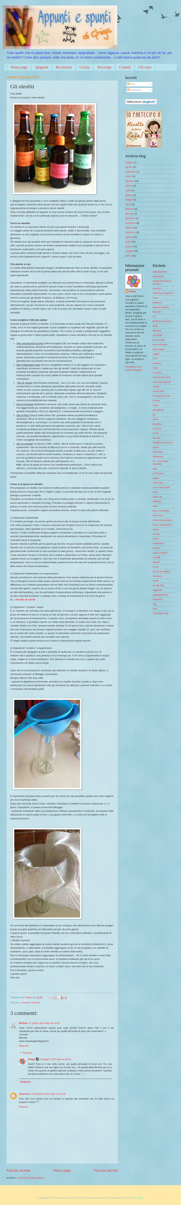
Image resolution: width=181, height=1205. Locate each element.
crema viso (158, 391)
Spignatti (41, 67)
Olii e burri (158, 515)
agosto (128, 167)
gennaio (129, 213)
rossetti (156, 557)
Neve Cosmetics (161, 510)
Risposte (27, 1052)
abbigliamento (160, 271)
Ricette (156, 548)
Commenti (134, 90)
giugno (128, 195)
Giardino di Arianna (163, 442)
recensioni (158, 543)
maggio (129, 162)
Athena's (157, 288)
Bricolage (104, 67)
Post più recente (18, 1170)
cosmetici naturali (162, 382)
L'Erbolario (158, 473)
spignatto (157, 590)
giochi (156, 447)
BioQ (155, 325)
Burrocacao (159, 349)
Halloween (158, 456)
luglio (128, 190)
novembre (130, 223)
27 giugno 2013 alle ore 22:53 (44, 1023)
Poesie (156, 534)
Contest (157, 363)
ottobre (129, 185)
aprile (128, 204)
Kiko (155, 468)
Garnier (157, 438)
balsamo (157, 302)
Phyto (156, 529)
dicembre (130, 218)
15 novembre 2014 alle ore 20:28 (48, 1094)
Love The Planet (161, 487)
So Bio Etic (158, 585)
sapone (156, 562)
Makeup (157, 501)
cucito (156, 405)
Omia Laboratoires (162, 520)
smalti (156, 580)
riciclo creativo (160, 552)
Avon (155, 298)
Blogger (139, 1197)
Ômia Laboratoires (162, 524)
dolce (155, 419)
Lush (155, 492)
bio (154, 316)
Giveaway (158, 451)
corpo (156, 367)
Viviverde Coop (161, 613)
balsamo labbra (161, 307)
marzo (128, 176)
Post (131, 84)
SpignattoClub (160, 594)
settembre (130, 171)
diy (154, 414)
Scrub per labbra (161, 571)
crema (156, 386)
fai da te (35, 1002)
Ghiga (31, 1059)
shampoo (157, 576)
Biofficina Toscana (162, 321)
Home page (19, 67)
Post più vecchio (106, 1170)
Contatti (125, 67)
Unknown (24, 1094)
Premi (156, 538)
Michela (23, 1023)
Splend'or (158, 599)
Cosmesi (25, 1002)
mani (155, 506)
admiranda (158, 276)
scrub (155, 566)
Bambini (157, 311)
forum (156, 433)
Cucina (85, 67)
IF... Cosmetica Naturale (160, 462)
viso (155, 608)
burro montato (160, 344)
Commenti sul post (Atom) (30, 1177)
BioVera (157, 330)
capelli (156, 353)
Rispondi (23, 1045)
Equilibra (157, 424)
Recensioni (64, 67)
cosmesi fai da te (161, 377)
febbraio (129, 181)
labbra (156, 478)
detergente (158, 409)
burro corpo (159, 340)
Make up (157, 496)
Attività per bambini (163, 293)
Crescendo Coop (161, 396)
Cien (155, 358)
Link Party (158, 482)
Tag (155, 604)
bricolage (157, 335)
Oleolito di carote (25, 599)
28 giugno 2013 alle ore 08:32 (55, 1059)
